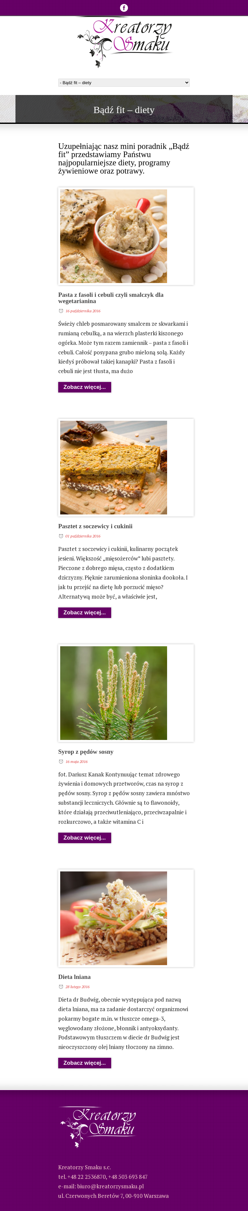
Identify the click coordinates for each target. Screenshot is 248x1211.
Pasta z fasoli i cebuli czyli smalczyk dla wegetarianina (110, 297)
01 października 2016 (82, 536)
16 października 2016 (82, 310)
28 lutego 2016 (77, 986)
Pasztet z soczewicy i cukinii (95, 526)
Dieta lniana (74, 976)
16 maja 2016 (76, 761)
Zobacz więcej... (84, 387)
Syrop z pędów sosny (85, 751)
